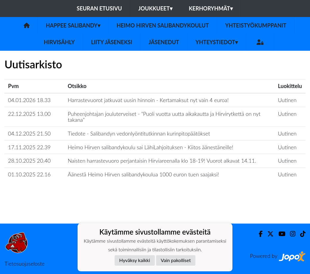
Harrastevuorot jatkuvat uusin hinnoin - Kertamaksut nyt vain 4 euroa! (148, 100)
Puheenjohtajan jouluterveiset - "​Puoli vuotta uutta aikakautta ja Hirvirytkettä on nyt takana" (164, 116)
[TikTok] (300, 234)
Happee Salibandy (73, 25)
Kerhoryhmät (211, 8)
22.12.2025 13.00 (29, 113)
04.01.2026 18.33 (29, 100)
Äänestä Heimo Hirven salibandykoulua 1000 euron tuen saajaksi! (143, 174)
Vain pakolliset (176, 260)
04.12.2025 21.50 (29, 133)
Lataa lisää (155, 210)
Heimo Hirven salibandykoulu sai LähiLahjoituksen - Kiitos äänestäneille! (150, 147)
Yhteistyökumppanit (255, 25)
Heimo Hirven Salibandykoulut (163, 25)
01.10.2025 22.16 (29, 174)
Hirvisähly (59, 42)
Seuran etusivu (99, 8)
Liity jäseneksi (111, 42)
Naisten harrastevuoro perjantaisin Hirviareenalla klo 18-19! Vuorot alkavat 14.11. (162, 160)
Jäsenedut (164, 42)
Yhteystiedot (216, 42)
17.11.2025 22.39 (29, 147)
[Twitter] (268, 234)
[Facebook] (258, 234)
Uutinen (287, 100)
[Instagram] (290, 234)
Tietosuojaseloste (24, 263)
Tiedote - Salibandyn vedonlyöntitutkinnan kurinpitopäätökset (139, 133)
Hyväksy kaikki (134, 260)
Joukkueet (155, 8)
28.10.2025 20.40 (29, 160)
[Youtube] (279, 234)
